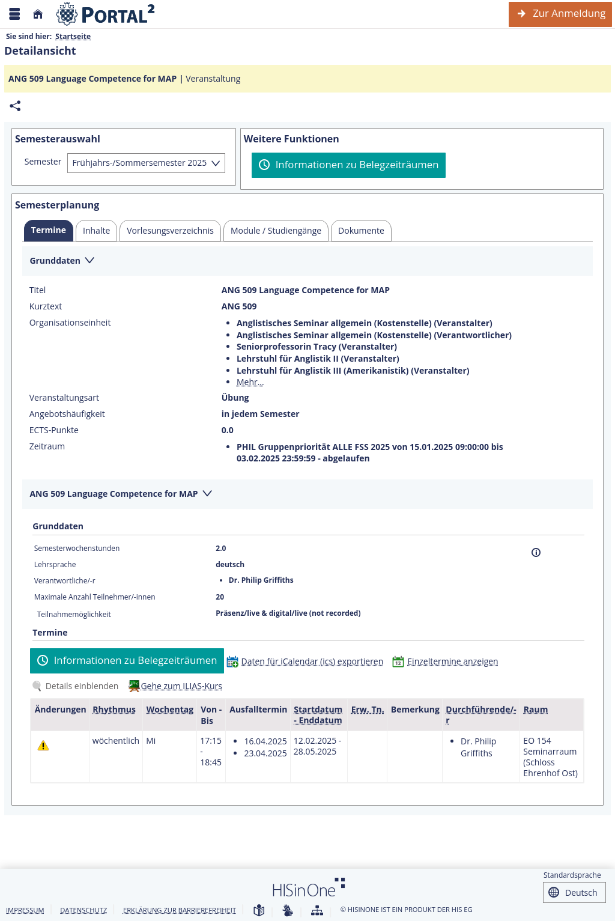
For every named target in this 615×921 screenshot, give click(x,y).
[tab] (48, 231)
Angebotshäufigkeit (67, 414)
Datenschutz (83, 909)
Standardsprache (572, 875)
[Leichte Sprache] (259, 911)
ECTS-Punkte (54, 430)
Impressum (25, 909)
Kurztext (45, 306)
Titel (37, 290)
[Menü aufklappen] (14, 14)
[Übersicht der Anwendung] (317, 911)
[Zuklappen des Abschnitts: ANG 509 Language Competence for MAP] (307, 494)
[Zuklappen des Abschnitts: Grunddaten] (307, 261)
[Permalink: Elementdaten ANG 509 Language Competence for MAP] (15, 106)
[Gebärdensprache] (287, 911)
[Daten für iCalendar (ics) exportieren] (307, 661)
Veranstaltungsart (64, 397)
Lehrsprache (55, 564)
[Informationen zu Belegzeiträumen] (349, 165)
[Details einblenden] (77, 685)
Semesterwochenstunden (77, 548)
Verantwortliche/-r (64, 581)
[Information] (536, 552)
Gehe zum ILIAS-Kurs (181, 686)
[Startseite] (38, 14)
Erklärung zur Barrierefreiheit (179, 909)
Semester (43, 161)
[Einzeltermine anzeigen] (447, 661)
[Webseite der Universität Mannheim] (105, 14)
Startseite (73, 36)
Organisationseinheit (70, 322)
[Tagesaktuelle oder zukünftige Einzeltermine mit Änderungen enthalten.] (43, 745)
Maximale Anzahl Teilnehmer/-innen (95, 597)
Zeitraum (47, 446)
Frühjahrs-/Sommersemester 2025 (139, 162)
